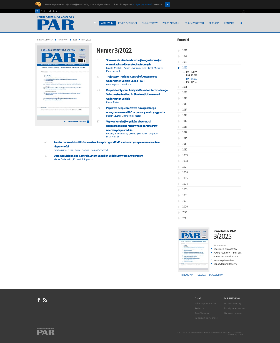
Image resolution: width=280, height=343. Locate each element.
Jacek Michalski (155, 68)
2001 (184, 200)
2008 (185, 160)
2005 (185, 178)
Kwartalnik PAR (210, 234)
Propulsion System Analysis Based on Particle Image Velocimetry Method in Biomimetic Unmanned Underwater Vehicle (137, 94)
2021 (184, 86)
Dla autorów (150, 23)
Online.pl (56, 332)
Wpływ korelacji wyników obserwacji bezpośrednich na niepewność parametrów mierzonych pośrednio (132, 126)
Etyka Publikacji (127, 23)
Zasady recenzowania (234, 308)
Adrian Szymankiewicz (135, 68)
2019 (184, 98)
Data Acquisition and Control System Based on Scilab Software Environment (98, 155)
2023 (184, 61)
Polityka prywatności (205, 303)
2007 (185, 166)
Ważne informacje (233, 303)
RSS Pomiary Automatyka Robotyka (45, 300)
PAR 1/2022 (191, 71)
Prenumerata (186, 274)
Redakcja (214, 23)
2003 (185, 189)
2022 (75, 39)
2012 (184, 138)
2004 (185, 183)
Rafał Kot (126, 84)
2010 (184, 149)
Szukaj (241, 23)
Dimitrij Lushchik (138, 133)
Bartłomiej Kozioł (132, 115)
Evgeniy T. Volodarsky (117, 133)
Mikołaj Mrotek (114, 68)
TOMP (240, 335)
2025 (184, 50)
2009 (185, 155)
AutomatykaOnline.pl (56, 23)
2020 (185, 92)
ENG (43, 11)
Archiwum (107, 23)
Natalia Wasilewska (63, 150)
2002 (185, 195)
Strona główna (95, 23)
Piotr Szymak (113, 84)
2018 (184, 103)
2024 (184, 56)
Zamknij (167, 4)
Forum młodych (194, 23)
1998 (184, 217)
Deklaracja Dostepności (206, 318)
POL (37, 11)
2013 (184, 132)
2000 (185, 206)
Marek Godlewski (62, 159)
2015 (184, 120)
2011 (184, 143)
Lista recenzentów (233, 313)
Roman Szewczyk (99, 150)
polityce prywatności (142, 4)
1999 (184, 212)
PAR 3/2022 (191, 78)
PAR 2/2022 (191, 75)
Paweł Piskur (112, 102)
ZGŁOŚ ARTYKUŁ (171, 23)
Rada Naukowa (202, 313)
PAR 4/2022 (191, 82)
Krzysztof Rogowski (83, 159)
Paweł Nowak (82, 150)
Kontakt (229, 23)
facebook (38, 300)
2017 (184, 109)
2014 (184, 126)
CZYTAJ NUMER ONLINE (75, 121)
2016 (184, 115)
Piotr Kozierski (113, 71)
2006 (185, 172)
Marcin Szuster (113, 115)
